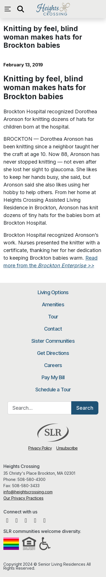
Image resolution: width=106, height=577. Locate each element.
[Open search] (20, 9)
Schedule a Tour (53, 389)
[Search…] (39, 408)
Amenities (53, 304)
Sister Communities (53, 341)
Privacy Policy (40, 448)
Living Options (53, 292)
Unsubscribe (66, 448)
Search (84, 408)
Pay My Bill (53, 377)
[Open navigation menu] (9, 9)
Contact (53, 329)
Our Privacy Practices (23, 498)
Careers (53, 365)
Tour (53, 317)
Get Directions (53, 353)
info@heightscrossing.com (28, 491)
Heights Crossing (53, 9)
